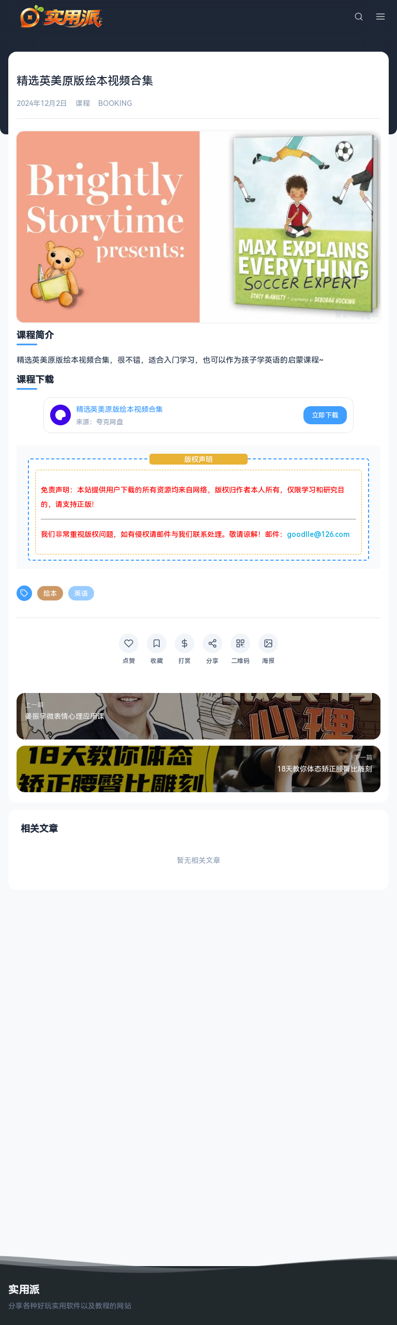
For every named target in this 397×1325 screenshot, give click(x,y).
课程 (82, 103)
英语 (81, 593)
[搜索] (358, 16)
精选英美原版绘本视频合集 (119, 409)
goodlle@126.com (318, 534)
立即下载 (325, 415)
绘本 (50, 593)
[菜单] (380, 16)
